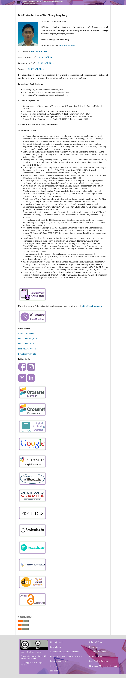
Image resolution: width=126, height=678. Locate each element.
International (26, 658)
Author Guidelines (26, 333)
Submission (94, 647)
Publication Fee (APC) (27, 338)
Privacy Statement (58, 661)
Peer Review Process (27, 349)
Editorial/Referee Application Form (66, 656)
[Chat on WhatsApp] (32, 323)
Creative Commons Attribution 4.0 (33, 656)
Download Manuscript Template (103, 666)
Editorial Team (95, 642)
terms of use (55, 666)
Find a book (55, 647)
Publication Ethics (26, 343)
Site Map (54, 670)
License (33, 658)
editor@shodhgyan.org (92, 306)
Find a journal (56, 642)
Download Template (27, 354)
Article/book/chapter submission (64, 651)
